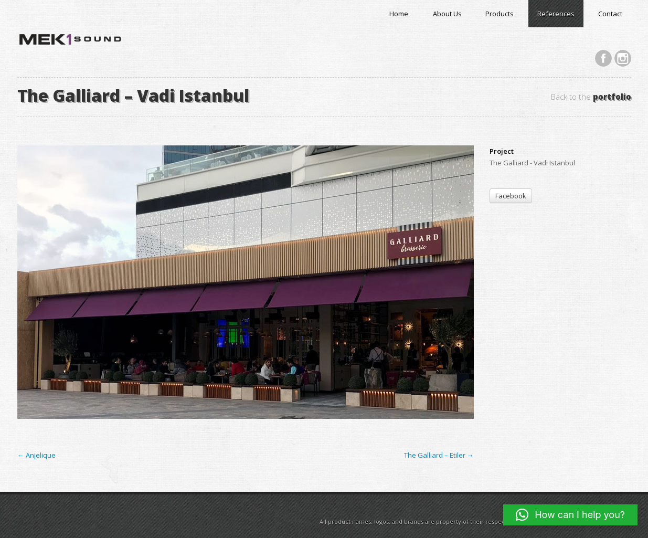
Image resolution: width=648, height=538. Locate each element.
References (556, 13)
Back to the (591, 97)
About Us (447, 13)
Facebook (603, 58)
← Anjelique (36, 455)
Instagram (622, 58)
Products (499, 13)
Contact (610, 13)
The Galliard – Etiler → (439, 455)
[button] (570, 514)
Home (398, 13)
